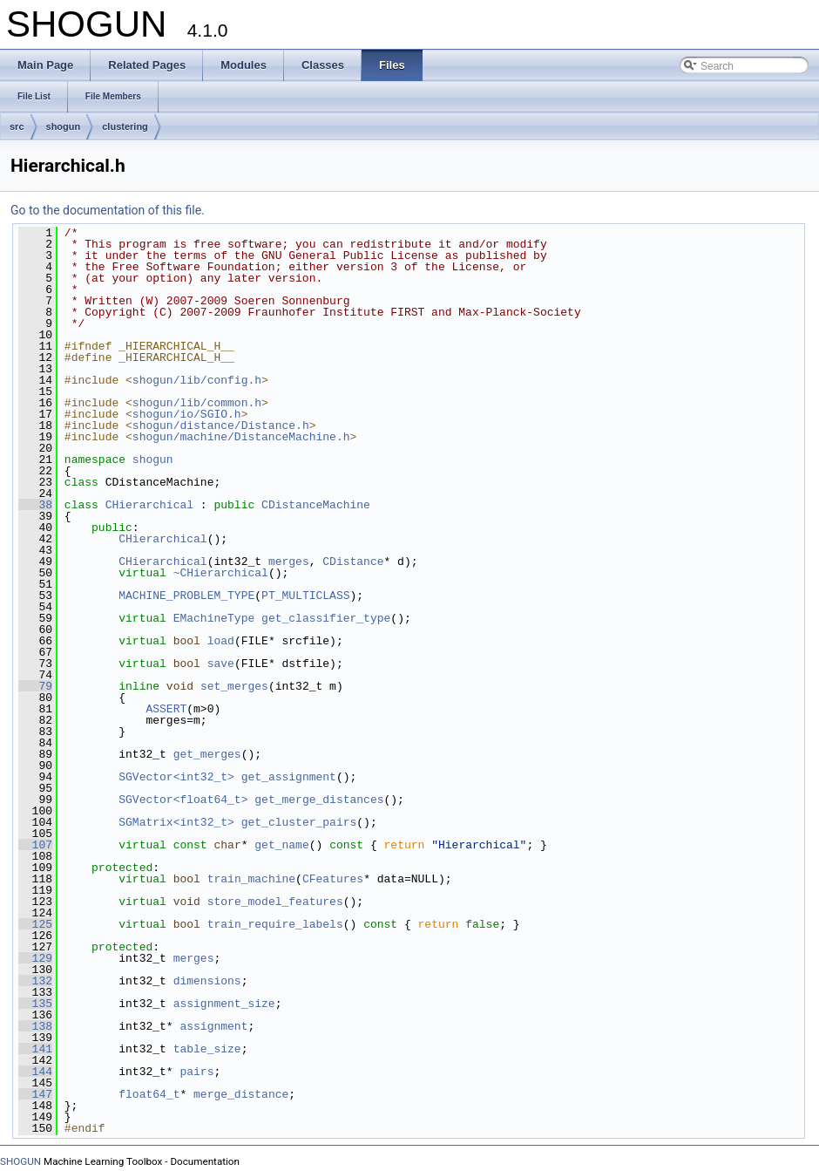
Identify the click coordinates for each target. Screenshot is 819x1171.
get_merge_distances (318, 799)
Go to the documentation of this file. (107, 210)
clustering (125, 126)
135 (35, 1003)
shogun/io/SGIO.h (186, 414)
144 (35, 1071)
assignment (213, 1026)
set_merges (234, 686)
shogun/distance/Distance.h (220, 425)
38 (35, 505)
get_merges (207, 754)
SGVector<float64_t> (182, 799)
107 (35, 845)
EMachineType (214, 618)
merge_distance (240, 1094)
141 (35, 1049)
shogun (63, 126)
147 (35, 1094)
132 (35, 981)
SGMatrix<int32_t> (176, 822)
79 (35, 686)
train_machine (251, 879)
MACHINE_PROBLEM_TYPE (186, 595)
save (220, 663)
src (17, 126)
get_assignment (288, 777)
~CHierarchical (220, 573)
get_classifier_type (325, 618)
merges (288, 561)
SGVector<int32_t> (176, 777)
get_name (281, 845)
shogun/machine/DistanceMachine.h (241, 437)
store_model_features (275, 901)
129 (35, 958)
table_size (207, 1049)
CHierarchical (149, 505)
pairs (196, 1071)
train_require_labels (275, 924)
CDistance (352, 561)
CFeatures (332, 879)
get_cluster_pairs (299, 822)
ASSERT (166, 709)
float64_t (148, 1094)
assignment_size (224, 1003)
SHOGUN (20, 1161)
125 (35, 924)
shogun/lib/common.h (196, 403)
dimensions (207, 981)
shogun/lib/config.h (196, 380)
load (220, 641)
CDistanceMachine (315, 505)
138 (35, 1026)
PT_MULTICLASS (305, 595)
